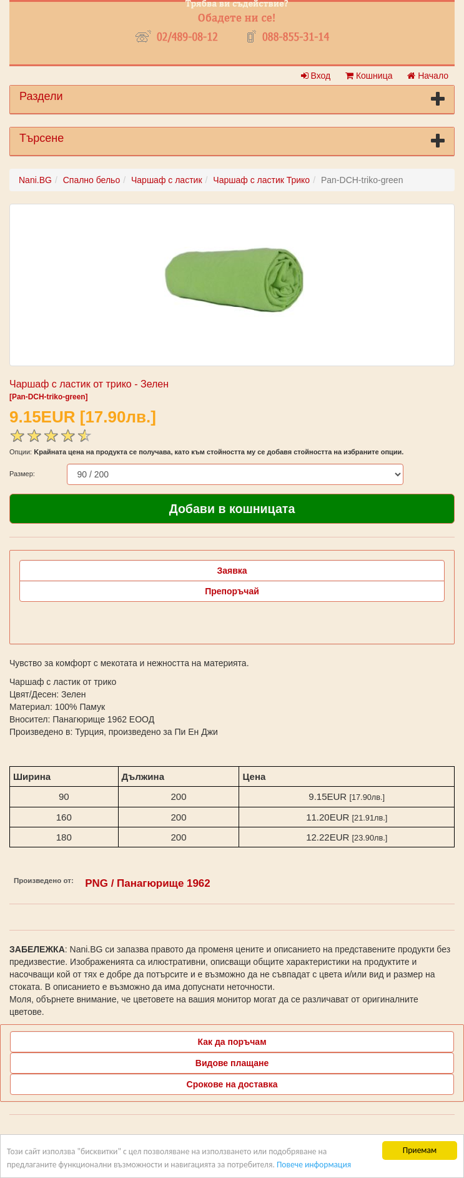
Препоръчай (232, 591)
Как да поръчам (232, 1042)
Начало (427, 76)
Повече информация (314, 1164)
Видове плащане (232, 1063)
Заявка (232, 571)
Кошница (368, 76)
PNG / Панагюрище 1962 (147, 883)
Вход (316, 76)
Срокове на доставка (232, 1084)
